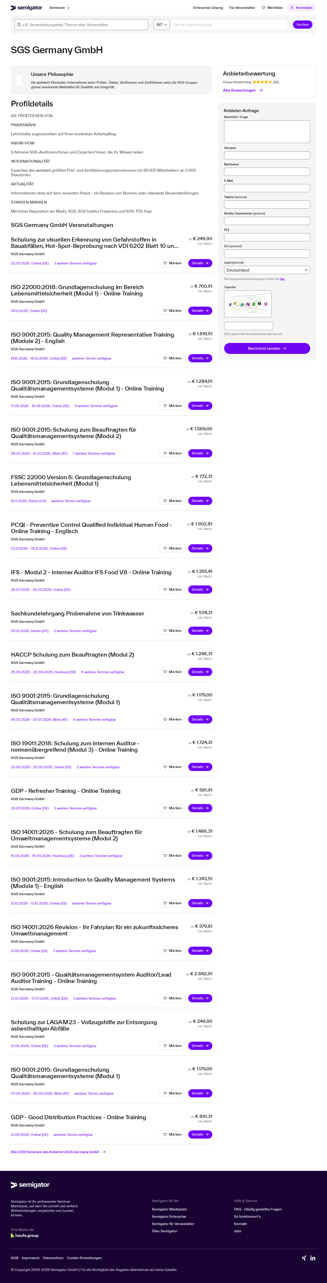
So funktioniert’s (247, 1216)
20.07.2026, (30, 809)
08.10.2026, (29, 632)
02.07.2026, (30, 264)
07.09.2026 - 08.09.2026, (40, 1094)
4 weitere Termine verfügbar (96, 407)
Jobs (237, 1231)
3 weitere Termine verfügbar (75, 264)
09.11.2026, (29, 312)
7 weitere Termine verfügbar (94, 454)
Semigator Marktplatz (169, 1209)
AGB (14, 1258)
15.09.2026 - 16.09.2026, (42, 857)
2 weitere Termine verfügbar (75, 632)
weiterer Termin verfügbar (91, 359)
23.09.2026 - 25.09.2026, (41, 768)
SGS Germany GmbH (28, 255)
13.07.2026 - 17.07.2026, (39, 999)
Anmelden (301, 8)
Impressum (31, 1258)
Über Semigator (164, 1231)
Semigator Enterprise (169, 1216)
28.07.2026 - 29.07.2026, (40, 590)
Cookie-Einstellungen (84, 1258)
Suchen (303, 24)
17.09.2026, (29, 952)
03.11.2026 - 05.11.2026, (39, 549)
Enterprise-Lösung (208, 8)
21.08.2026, (29, 1135)
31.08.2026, (29, 1047)
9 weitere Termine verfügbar (94, 720)
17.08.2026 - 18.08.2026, (40, 407)
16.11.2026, (28, 502)
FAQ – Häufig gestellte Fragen (258, 1209)
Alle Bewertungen (243, 90)
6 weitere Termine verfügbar (102, 673)
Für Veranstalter (242, 8)
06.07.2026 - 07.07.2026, (39, 720)
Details (200, 264)
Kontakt (240, 1224)
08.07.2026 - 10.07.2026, (39, 454)
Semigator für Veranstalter (173, 1224)
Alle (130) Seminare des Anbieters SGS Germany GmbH (58, 1153)
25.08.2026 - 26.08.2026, (43, 673)
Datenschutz (53, 1258)
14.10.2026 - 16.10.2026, (39, 359)
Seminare (57, 8)
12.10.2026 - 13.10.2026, (39, 904)
